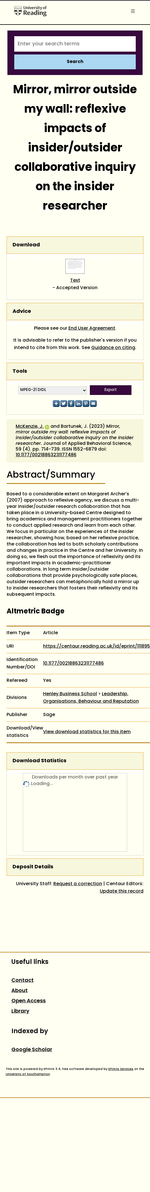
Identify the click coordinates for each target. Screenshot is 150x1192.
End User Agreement (91, 328)
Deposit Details (33, 867)
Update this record (121, 891)
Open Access (28, 1001)
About (19, 990)
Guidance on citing (113, 348)
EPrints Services (120, 1069)
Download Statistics (39, 761)
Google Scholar (31, 1049)
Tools (20, 371)
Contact (22, 980)
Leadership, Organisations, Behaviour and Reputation (91, 697)
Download (26, 245)
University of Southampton (28, 1074)
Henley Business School (70, 694)
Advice (22, 311)
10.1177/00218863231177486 (46, 455)
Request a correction (77, 884)
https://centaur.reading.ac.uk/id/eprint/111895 (96, 646)
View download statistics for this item (87, 732)
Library (20, 1011)
